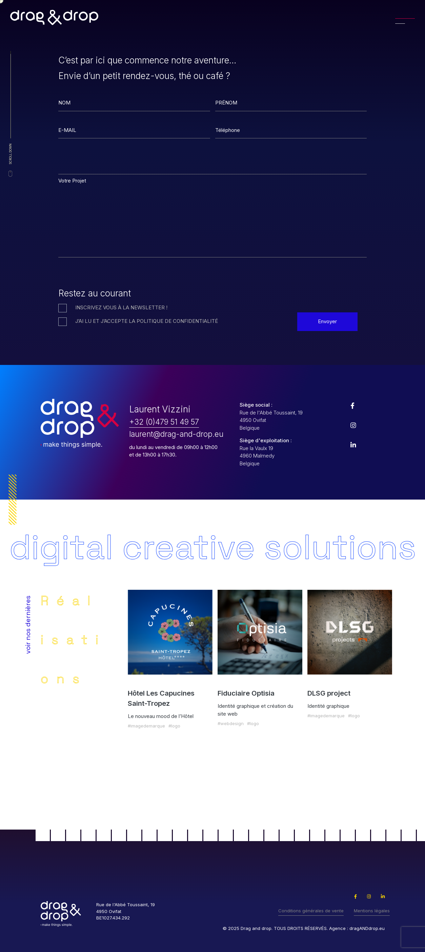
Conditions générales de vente (311, 910)
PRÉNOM (226, 102)
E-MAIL (67, 130)
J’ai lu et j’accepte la (146, 321)
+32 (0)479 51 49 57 (164, 421)
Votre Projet (72, 180)
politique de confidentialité (177, 321)
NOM (64, 102)
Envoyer (327, 321)
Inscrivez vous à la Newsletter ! (121, 307)
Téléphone (227, 130)
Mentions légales (372, 910)
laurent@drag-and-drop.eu (176, 434)
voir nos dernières (27, 625)
